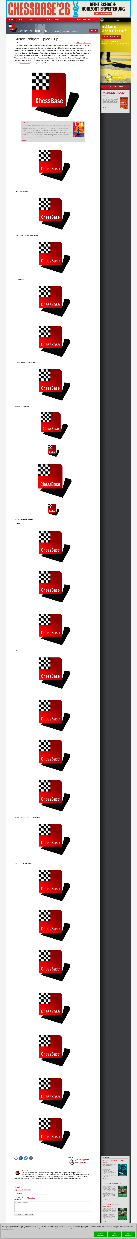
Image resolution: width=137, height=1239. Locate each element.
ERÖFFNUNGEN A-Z (32, 20)
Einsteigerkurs (83, 20)
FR (77, 31)
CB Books (58, 20)
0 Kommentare (87, 43)
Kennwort (19, 1196)
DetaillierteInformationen (100, 1234)
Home (20, 20)
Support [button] (70, 20)
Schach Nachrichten (32, 31)
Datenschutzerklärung (7, 1229)
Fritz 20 (25, 123)
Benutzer (19, 1194)
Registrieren (31, 1198)
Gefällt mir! (79, 43)
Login (118, 20)
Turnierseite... (25, 63)
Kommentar (18, 1199)
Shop (11, 20)
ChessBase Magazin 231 (112, 1184)
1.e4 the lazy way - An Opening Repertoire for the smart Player (115, 94)
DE (70, 31)
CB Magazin (47, 20)
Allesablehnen (114, 1234)
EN (73, 31)
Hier (56, 1228)
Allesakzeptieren (128, 1234)
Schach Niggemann (80, 1162)
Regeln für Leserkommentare (22, 1190)
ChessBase (26, 1171)
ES (75, 31)
